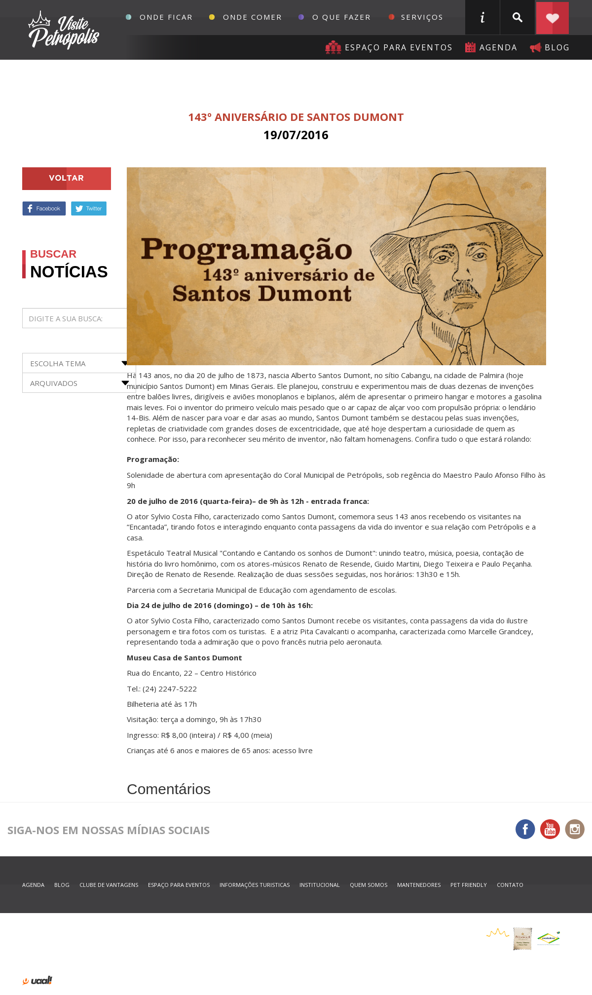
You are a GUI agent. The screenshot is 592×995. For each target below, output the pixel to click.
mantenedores (419, 884)
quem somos (368, 884)
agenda (499, 47)
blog (557, 47)
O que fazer (341, 17)
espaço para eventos (179, 884)
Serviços (422, 17)
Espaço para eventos (399, 47)
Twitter (89, 208)
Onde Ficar (166, 17)
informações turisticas (482, 17)
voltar (66, 178)
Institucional (319, 884)
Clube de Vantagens (108, 884)
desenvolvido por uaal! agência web (37, 980)
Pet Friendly (468, 884)
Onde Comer (252, 17)
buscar (517, 17)
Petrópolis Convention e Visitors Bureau (62, 30)
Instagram (575, 829)
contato (510, 884)
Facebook (44, 208)
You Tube (550, 829)
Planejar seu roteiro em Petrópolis (552, 17)
